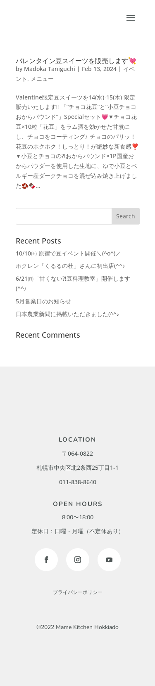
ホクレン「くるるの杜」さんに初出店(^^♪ (70, 266)
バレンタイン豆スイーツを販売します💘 (76, 60)
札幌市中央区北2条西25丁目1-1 (77, 467)
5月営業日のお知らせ (43, 301)
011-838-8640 (77, 482)
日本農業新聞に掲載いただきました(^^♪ (67, 314)
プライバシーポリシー (78, 592)
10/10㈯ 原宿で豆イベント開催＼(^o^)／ (68, 253)
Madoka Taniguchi (49, 69)
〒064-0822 (77, 453)
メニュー (42, 79)
